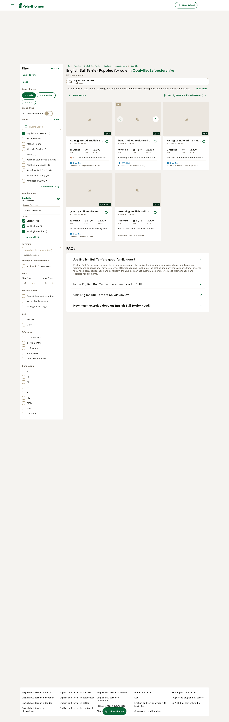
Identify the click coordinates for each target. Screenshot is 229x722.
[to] (53, 283)
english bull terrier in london (37, 703)
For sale (29, 95)
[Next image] (156, 119)
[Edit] (58, 199)
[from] (33, 283)
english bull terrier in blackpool (76, 708)
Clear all (54, 68)
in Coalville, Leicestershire (151, 70)
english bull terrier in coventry (38, 697)
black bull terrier (143, 692)
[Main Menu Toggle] (12, 5)
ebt (136, 697)
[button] (138, 119)
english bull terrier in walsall (112, 692)
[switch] (49, 113)
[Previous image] (120, 119)
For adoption (46, 95)
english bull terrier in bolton (74, 703)
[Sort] (185, 95)
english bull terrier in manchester (108, 699)
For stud (29, 102)
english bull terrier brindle (186, 703)
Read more (201, 88)
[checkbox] (24, 133)
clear (56, 119)
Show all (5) (33, 237)
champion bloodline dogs (147, 711)
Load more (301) (50, 186)
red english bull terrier (184, 692)
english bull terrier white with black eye (150, 704)
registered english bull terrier (188, 697)
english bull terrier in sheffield (75, 692)
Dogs (25, 82)
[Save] (107, 142)
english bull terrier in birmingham (33, 709)
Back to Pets (30, 75)
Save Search (77, 95)
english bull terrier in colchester (76, 697)
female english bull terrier (111, 706)
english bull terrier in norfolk (37, 692)
